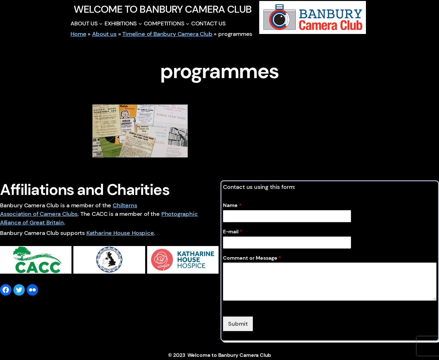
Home (78, 34)
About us (104, 34)
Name (232, 205)
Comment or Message (252, 258)
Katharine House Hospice (120, 233)
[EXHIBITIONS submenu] (140, 23)
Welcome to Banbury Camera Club (162, 9)
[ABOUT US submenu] (101, 23)
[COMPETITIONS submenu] (187, 23)
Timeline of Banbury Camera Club (167, 34)
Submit (238, 324)
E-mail (232, 232)
